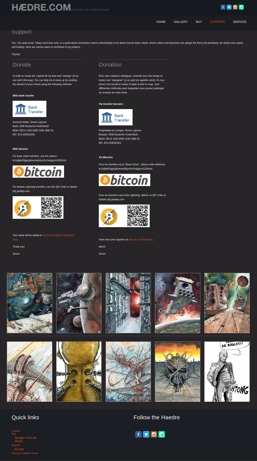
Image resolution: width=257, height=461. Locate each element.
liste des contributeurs (140, 239)
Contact (16, 430)
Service (239, 21)
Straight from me (26, 437)
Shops (19, 441)
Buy (199, 21)
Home (161, 21)
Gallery (181, 21)
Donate (19, 449)
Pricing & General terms (25, 453)
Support (217, 21)
